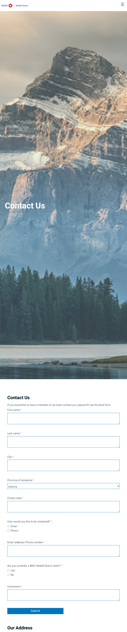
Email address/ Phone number (22, 542)
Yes (13, 570)
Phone (14, 531)
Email (14, 526)
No (12, 575)
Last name (14, 433)
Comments (14, 587)
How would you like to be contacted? (22, 522)
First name (14, 410)
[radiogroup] (63, 528)
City (10, 457)
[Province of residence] (63, 486)
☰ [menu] (122, 4)
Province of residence (20, 480)
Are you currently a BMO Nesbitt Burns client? (22, 566)
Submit (35, 611)
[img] (63, 189)
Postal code (15, 498)
